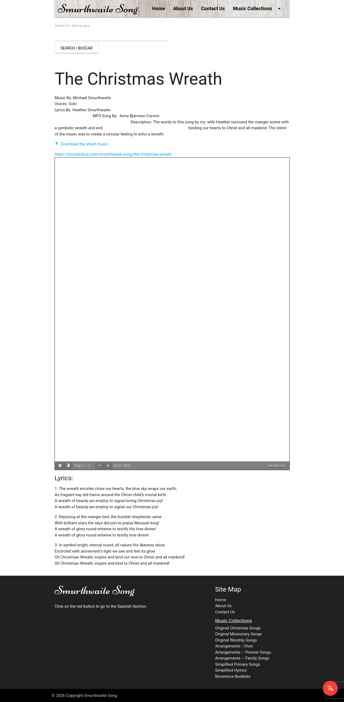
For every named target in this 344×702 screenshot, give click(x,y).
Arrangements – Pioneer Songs (243, 652)
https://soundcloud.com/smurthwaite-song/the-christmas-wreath (113, 154)
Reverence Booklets (232, 676)
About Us (183, 8)
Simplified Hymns (231, 670)
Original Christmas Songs (238, 628)
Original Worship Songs (236, 640)
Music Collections (257, 8)
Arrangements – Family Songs (242, 658)
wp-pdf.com (276, 465)
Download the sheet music (81, 144)
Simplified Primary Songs (237, 664)
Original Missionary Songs (238, 634)
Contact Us (213, 8)
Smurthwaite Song (98, 8)
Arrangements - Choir (234, 646)
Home (158, 8)
